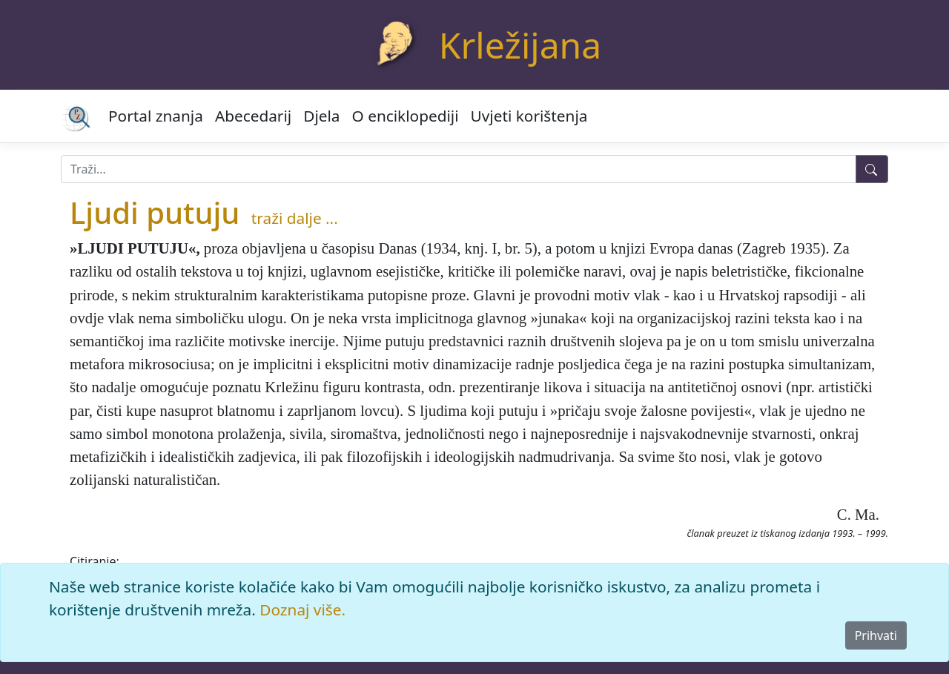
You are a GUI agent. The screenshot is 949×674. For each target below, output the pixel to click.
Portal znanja (155, 115)
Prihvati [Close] (876, 635)
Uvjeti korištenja (529, 115)
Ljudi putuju (154, 212)
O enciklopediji (405, 115)
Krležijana (520, 45)
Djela (321, 115)
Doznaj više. (302, 609)
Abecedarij (253, 115)
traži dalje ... (294, 218)
